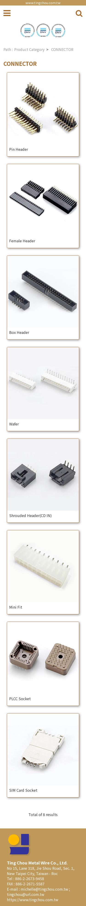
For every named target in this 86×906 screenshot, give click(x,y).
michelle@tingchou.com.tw (45, 889)
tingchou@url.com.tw (25, 894)
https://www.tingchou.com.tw (32, 899)
